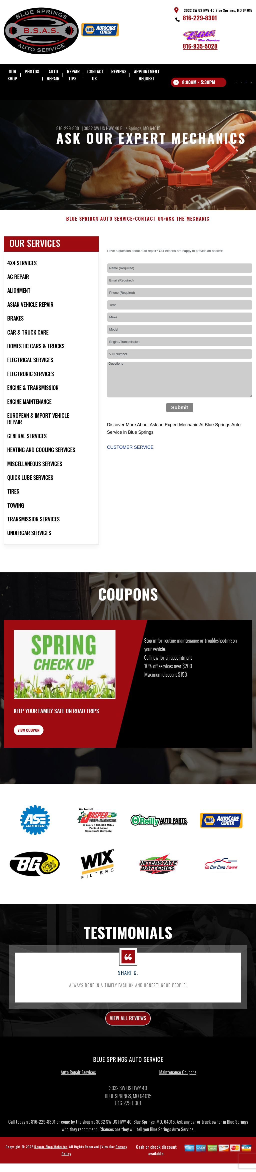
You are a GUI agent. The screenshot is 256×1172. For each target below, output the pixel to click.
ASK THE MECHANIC (188, 240)
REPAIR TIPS (73, 75)
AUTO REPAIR (53, 75)
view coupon (41, 754)
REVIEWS (118, 71)
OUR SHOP (12, 75)
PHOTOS (32, 71)
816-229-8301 (200, 17)
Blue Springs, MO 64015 (140, 128)
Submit (179, 429)
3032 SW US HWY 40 (101, 128)
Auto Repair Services (78, 1102)
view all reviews (128, 1047)
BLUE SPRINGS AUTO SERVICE (99, 240)
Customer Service (130, 468)
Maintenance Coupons (177, 1102)
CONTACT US (95, 75)
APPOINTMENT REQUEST (147, 75)
